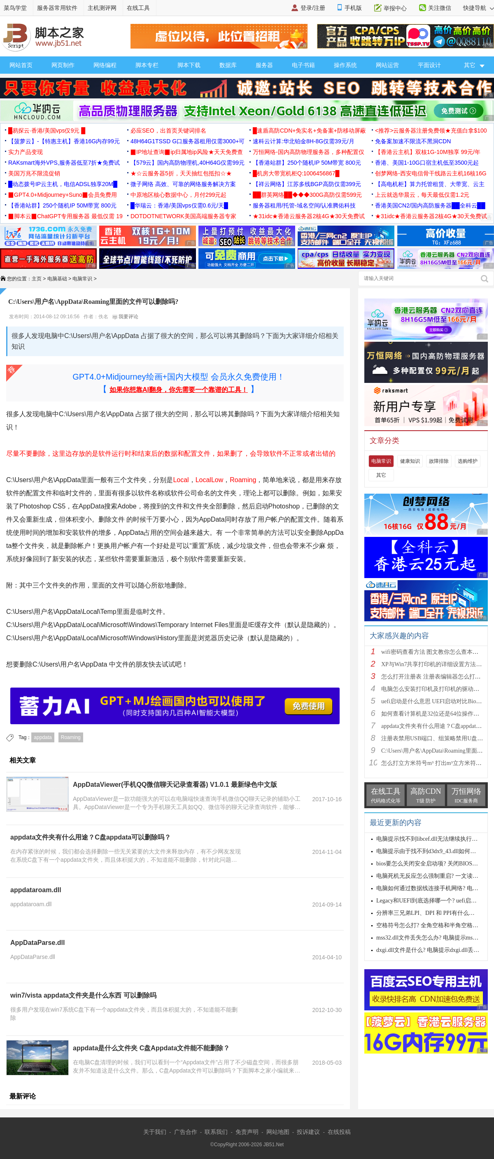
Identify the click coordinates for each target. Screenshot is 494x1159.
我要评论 (125, 316)
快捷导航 (478, 8)
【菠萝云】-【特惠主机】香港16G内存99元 (64, 141)
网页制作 (63, 65)
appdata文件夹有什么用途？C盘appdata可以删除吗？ (90, 837)
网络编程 (105, 65)
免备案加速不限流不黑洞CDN (413, 141)
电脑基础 (57, 279)
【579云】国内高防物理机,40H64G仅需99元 (187, 162)
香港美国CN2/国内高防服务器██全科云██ (430, 205)
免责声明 (247, 1132)
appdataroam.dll (35, 889)
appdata (42, 737)
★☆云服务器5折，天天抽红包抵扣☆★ (181, 173)
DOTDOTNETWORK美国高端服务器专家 (183, 216)
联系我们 (216, 1132)
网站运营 (387, 65)
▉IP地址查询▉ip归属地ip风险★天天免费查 (186, 152)
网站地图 (277, 1132)
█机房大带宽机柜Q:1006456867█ (296, 173)
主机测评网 (102, 8)
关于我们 (154, 1132)
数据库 (228, 65)
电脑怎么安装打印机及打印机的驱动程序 (433, 689)
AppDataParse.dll (37, 942)
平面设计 (429, 65)
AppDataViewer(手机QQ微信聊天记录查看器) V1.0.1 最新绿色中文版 (175, 784)
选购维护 (468, 461)
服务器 (264, 65)
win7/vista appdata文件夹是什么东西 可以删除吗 (83, 995)
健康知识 (410, 461)
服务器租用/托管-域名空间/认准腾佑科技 (304, 205)
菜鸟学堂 (15, 8)
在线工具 (138, 8)
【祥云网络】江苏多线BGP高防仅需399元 (307, 184)
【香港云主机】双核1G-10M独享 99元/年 (427, 152)
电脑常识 (82, 279)
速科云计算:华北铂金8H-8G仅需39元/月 (303, 141)
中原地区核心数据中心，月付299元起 (178, 194)
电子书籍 (303, 65)
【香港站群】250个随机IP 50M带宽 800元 (307, 162)
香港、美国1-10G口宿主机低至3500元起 (427, 162)
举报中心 (395, 8)
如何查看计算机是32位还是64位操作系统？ (436, 714)
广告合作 (185, 1132)
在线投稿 (339, 1132)
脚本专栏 (146, 65)
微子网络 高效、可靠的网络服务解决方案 (183, 184)
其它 (381, 475)
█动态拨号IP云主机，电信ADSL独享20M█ (62, 184)
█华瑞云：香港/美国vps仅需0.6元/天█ (179, 205)
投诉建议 (308, 1132)
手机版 (353, 8)
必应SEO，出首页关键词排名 (168, 130)
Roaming (71, 737)
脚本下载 (188, 65)
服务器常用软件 (57, 8)
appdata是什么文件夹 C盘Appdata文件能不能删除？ (151, 1048)
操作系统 (345, 65)
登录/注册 (313, 8)
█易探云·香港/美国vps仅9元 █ (46, 130)
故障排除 (439, 461)
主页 (37, 279)
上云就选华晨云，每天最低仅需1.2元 (422, 194)
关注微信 (439, 8)
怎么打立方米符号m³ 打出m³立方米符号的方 (437, 763)
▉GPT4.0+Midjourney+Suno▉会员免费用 (62, 194)
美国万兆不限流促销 (34, 173)
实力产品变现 (25, 152)
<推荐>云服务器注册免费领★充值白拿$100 (431, 130)
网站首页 (21, 65)
